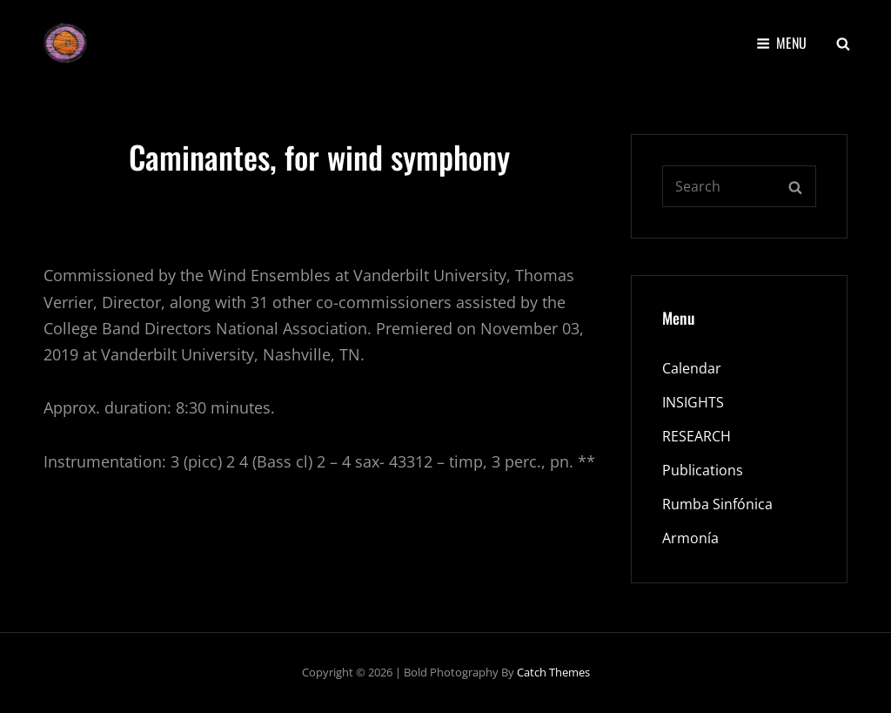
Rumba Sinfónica (717, 504)
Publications (702, 470)
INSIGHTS (693, 402)
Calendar (691, 368)
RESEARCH (696, 436)
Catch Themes (553, 672)
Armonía (690, 538)
